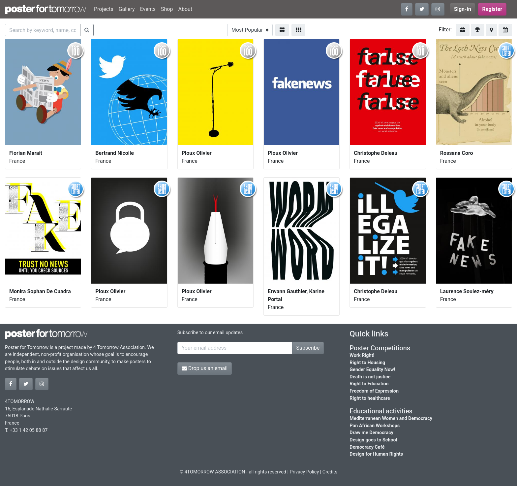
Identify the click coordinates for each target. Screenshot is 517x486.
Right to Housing (367, 362)
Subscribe (308, 348)
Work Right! (362, 355)
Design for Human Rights (376, 454)
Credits (330, 472)
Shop (167, 9)
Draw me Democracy (371, 432)
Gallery (127, 9)
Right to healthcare (370, 398)
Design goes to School (373, 440)
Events (148, 9)
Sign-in (462, 9)
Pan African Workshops (375, 426)
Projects (103, 9)
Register (492, 9)
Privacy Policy (304, 472)
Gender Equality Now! (372, 369)
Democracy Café (367, 447)
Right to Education (369, 384)
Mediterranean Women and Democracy (391, 418)
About (185, 9)
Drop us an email (205, 368)
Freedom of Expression (374, 391)
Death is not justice (370, 377)
